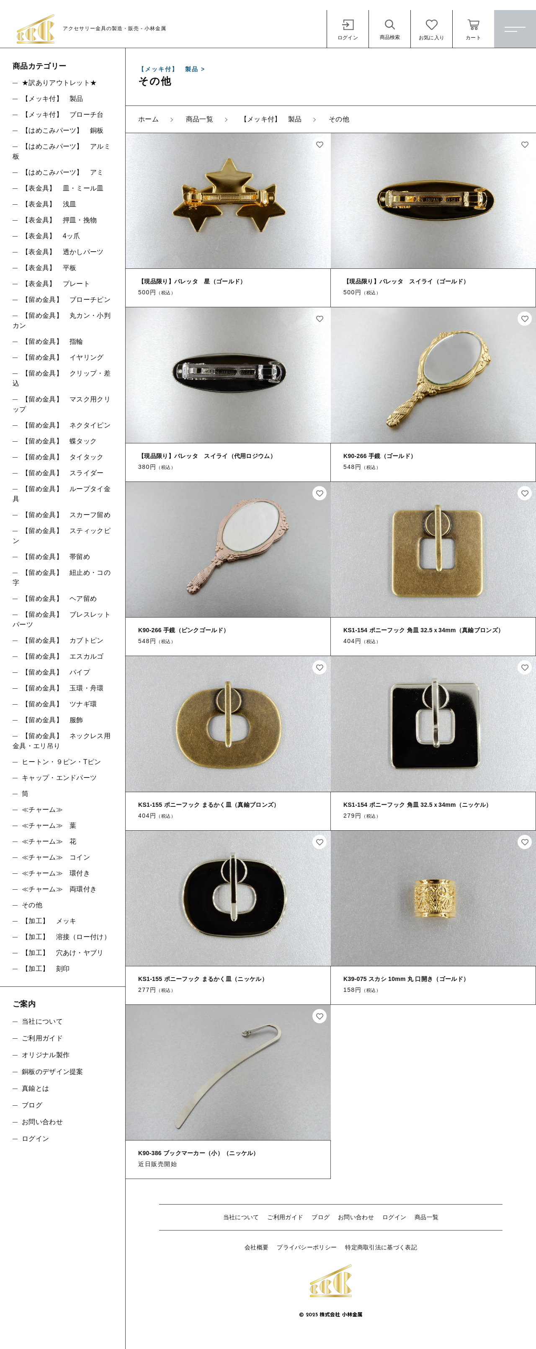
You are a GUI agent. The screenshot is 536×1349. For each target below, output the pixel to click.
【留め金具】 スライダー (63, 472)
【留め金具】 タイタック (63, 457)
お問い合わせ (356, 1217)
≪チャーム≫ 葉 (49, 825)
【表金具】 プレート (56, 283)
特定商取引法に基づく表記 (381, 1247)
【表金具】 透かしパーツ (63, 251)
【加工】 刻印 (46, 968)
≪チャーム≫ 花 (49, 841)
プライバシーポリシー (307, 1247)
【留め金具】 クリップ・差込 (62, 378)
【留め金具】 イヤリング (63, 357)
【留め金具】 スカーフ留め (66, 514)
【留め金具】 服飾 (52, 719)
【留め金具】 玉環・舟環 (63, 688)
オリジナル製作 (46, 1054)
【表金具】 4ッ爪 (51, 235)
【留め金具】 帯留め (56, 556)
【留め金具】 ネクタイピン (66, 425)
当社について (241, 1217)
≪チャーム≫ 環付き (56, 873)
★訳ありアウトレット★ (59, 82)
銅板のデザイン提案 (52, 1071)
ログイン (394, 1217)
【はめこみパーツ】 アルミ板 (62, 151)
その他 (32, 905)
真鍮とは (35, 1088)
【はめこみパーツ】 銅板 (63, 130)
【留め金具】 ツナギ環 (59, 704)
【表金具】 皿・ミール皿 (63, 188)
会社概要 (256, 1247)
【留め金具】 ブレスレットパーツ (62, 619)
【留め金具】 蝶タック (59, 441)
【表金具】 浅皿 (49, 204)
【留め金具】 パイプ (56, 672)
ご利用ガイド (285, 1217)
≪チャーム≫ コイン (56, 857)
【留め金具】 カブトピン (63, 640)
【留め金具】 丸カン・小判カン (62, 320)
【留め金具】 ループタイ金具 (62, 493)
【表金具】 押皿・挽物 (59, 220)
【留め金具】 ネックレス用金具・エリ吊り (62, 740)
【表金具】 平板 (49, 267)
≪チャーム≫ (42, 809)
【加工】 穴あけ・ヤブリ (63, 952)
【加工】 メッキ (49, 920)
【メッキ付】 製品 (52, 98)
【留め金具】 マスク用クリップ (62, 404)
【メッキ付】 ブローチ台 (63, 114)
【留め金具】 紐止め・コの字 (62, 577)
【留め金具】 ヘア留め (59, 598)
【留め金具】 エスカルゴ (63, 656)
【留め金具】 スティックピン (62, 535)
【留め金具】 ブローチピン (66, 299)
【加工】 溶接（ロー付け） (66, 936)
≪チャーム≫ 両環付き (59, 889)
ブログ (321, 1217)
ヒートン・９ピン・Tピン (61, 761)
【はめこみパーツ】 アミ (63, 172)
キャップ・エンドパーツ (59, 777)
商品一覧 (426, 1217)
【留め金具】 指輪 (52, 341)
